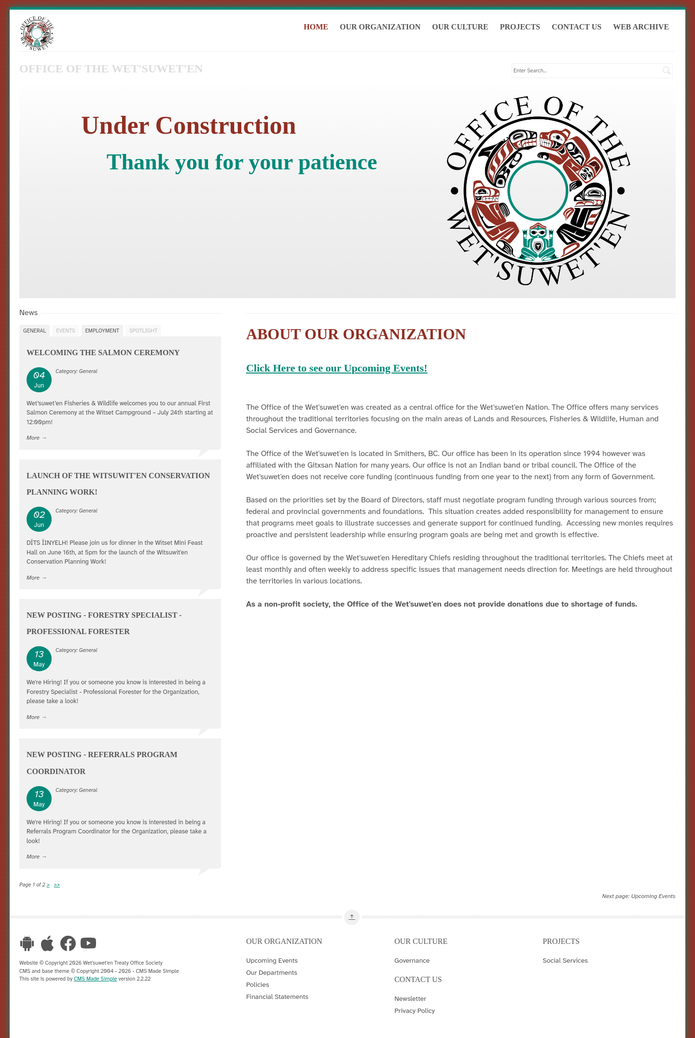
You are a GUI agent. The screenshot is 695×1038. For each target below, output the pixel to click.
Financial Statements (277, 996)
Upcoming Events (653, 896)
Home (319, 28)
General (34, 330)
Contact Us (580, 28)
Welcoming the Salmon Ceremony (103, 352)
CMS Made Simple (95, 978)
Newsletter (410, 998)
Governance (412, 959)
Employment (102, 330)
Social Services (564, 959)
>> (57, 884)
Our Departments (271, 972)
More (33, 437)
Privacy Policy (414, 1010)
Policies (257, 984)
